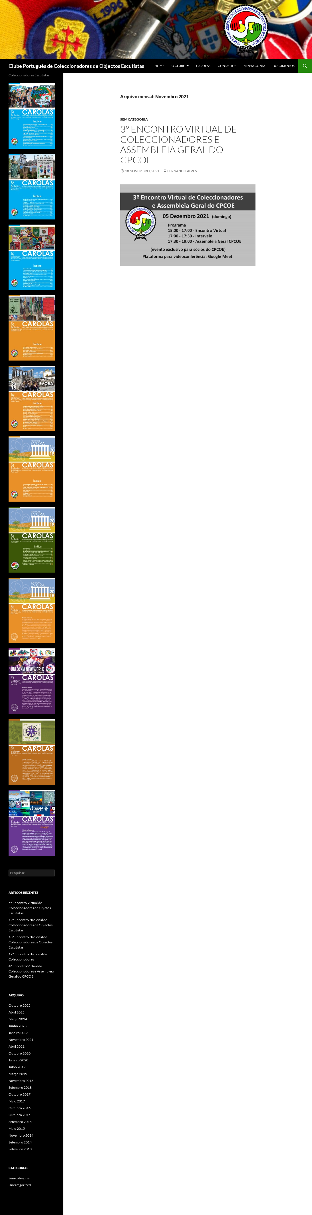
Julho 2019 (17, 1067)
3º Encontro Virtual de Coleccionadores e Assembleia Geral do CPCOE (178, 144)
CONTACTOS (227, 66)
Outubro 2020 (20, 1053)
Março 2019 (18, 1074)
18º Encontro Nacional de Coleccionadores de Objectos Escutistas (31, 942)
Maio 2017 (17, 1101)
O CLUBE (178, 66)
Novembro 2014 (21, 1135)
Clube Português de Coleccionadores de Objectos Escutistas (76, 66)
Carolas (203, 66)
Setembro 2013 (20, 1149)
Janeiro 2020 (18, 1060)
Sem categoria (134, 119)
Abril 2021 (17, 1046)
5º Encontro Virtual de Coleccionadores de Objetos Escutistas (30, 908)
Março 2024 (18, 1019)
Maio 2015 (17, 1128)
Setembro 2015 (20, 1122)
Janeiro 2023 (18, 1033)
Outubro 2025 (20, 1005)
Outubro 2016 (20, 1108)
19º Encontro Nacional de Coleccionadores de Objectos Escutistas (31, 925)
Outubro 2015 (20, 1115)
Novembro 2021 (21, 1039)
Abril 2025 (17, 1012)
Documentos (284, 66)
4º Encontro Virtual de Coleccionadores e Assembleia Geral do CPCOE (31, 971)
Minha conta (254, 66)
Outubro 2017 (20, 1094)
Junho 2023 (18, 1026)
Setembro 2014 (20, 1142)
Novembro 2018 (21, 1080)
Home (159, 66)
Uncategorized (20, 1185)
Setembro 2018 (20, 1087)
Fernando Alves (182, 171)
